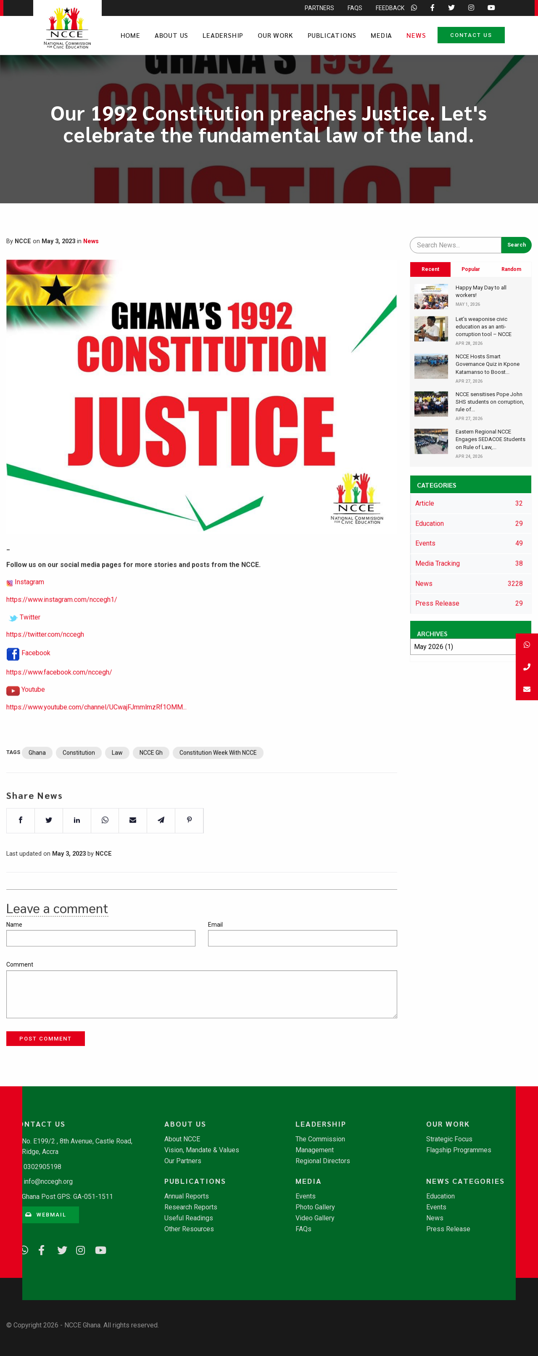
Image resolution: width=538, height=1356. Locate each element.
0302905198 (42, 1167)
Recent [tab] (430, 269)
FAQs (303, 1229)
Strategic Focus (449, 1139)
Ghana (37, 777)
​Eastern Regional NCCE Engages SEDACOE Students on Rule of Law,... (490, 439)
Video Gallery (315, 1218)
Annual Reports (186, 1196)
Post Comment (45, 1038)
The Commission (320, 1139)
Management (314, 1150)
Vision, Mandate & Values (201, 1150)
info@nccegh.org (48, 1181)
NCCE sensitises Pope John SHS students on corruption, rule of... (490, 402)
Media (381, 35)
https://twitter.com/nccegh (45, 659)
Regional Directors (322, 1161)
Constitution (79, 777)
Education (440, 1196)
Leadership (223, 35)
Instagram (29, 607)
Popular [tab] (471, 269)
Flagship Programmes (458, 1150)
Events (305, 1196)
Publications (332, 35)
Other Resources (189, 1229)
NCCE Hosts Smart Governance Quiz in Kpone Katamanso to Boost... (488, 364)
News (416, 35)
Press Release (448, 1229)
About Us (171, 35)
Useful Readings (188, 1218)
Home (130, 35)
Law (117, 777)
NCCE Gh (151, 777)
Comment (19, 964)
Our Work (275, 35)
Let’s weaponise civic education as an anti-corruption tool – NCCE (484, 326)
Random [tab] (511, 269)
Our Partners (182, 1161)
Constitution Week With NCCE (218, 777)
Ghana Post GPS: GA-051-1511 (67, 1197)
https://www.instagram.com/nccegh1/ (61, 624)
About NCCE (182, 1139)
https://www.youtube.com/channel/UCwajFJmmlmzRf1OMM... (96, 732)
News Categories (465, 1181)
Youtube (33, 715)
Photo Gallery (315, 1207)
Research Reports (190, 1207)
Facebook (35, 678)
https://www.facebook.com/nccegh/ (59, 697)
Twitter (30, 642)
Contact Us (471, 35)
